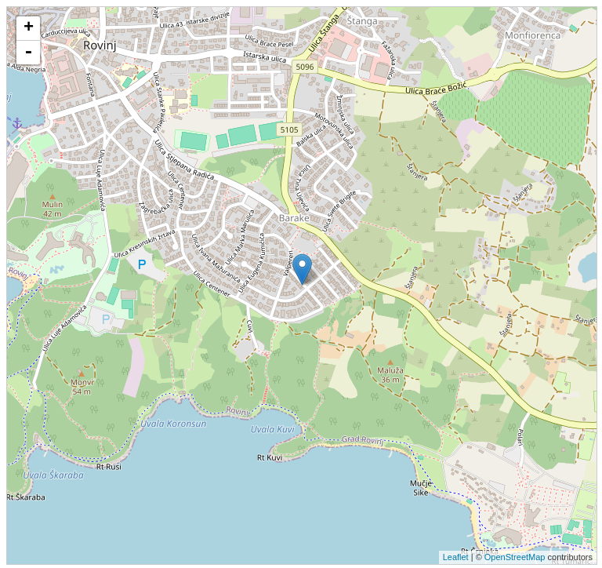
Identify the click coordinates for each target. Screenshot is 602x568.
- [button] (28, 52)
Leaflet (456, 557)
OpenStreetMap (515, 557)
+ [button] (29, 28)
